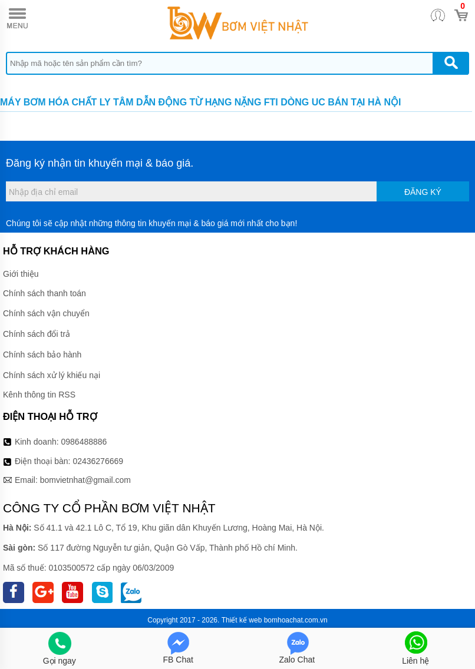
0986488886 (84, 441)
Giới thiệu (21, 274)
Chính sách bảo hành (42, 354)
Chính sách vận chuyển (46, 313)
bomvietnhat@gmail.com (85, 480)
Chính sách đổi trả (36, 334)
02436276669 (97, 461)
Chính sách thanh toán (44, 293)
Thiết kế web (242, 620)
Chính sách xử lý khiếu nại (51, 375)
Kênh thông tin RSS (39, 394)
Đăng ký (422, 192)
